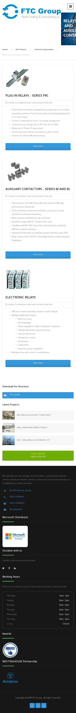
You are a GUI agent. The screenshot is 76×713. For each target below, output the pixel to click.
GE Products (21, 50)
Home (5, 50)
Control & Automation (44, 50)
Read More (38, 146)
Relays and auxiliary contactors (39, 103)
